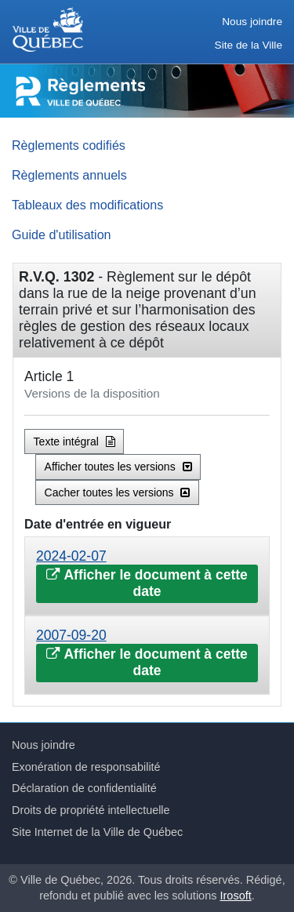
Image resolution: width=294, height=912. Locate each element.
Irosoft (236, 895)
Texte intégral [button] (74, 441)
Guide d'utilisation (61, 234)
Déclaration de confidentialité (84, 788)
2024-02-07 (71, 556)
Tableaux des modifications (87, 205)
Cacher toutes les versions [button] (118, 492)
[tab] (147, 576)
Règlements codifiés (68, 145)
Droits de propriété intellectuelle (91, 810)
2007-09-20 (71, 635)
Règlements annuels (69, 175)
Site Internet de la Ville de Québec (97, 832)
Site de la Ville (248, 45)
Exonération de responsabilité (86, 767)
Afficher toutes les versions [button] (118, 466)
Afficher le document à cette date (147, 583)
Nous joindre (252, 21)
